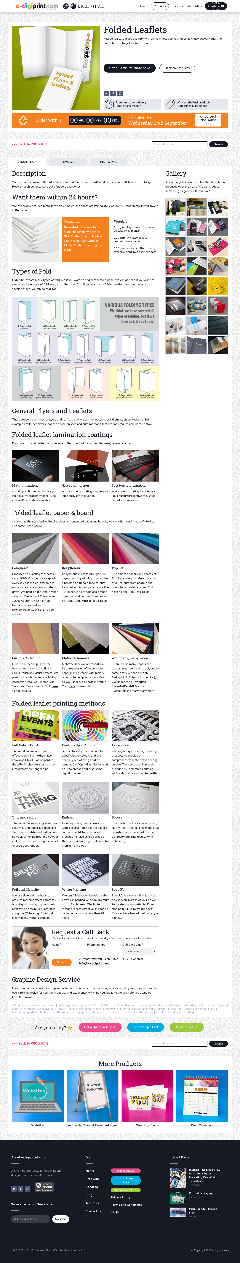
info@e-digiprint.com (94, 963)
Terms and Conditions (126, 1205)
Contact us (93, 1211)
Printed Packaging (201, 1193)
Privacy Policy (120, 1197)
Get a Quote (126, 1171)
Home (144, 6)
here (41, 610)
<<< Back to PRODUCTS (30, 144)
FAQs (115, 1212)
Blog (89, 1195)
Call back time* (133, 945)
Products (160, 6)
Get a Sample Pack (145, 1027)
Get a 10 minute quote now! (129, 68)
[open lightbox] (175, 207)
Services (92, 1187)
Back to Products (177, 68)
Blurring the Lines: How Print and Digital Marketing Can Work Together (204, 1175)
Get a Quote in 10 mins (216, 6)
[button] (177, 6)
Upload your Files (187, 1027)
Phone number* (97, 945)
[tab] (27, 162)
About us (92, 1203)
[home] (37, 6)
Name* (56, 945)
